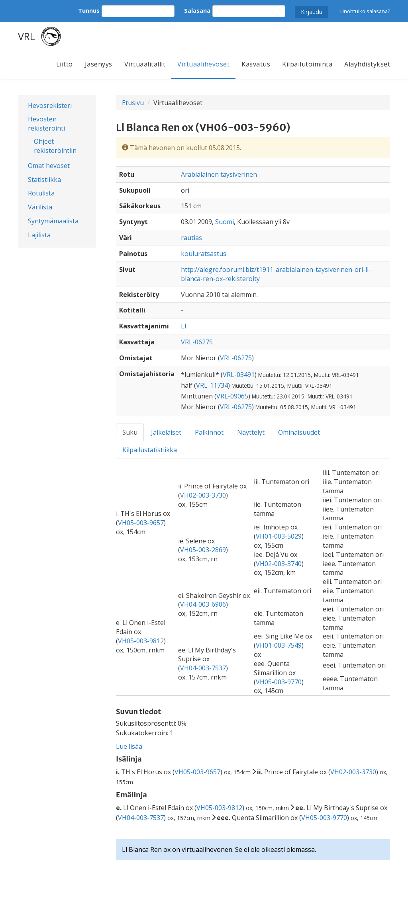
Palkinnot (209, 432)
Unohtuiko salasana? (365, 11)
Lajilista (39, 234)
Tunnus (89, 10)
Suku (129, 432)
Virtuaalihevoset (203, 64)
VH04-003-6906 (203, 604)
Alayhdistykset (367, 64)
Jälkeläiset (166, 432)
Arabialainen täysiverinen (219, 174)
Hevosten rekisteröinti (46, 124)
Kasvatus (255, 64)
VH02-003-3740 (279, 563)
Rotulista (41, 193)
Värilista (40, 207)
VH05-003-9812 (141, 641)
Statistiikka (44, 179)
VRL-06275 (197, 342)
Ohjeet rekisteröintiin (55, 146)
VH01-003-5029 (279, 536)
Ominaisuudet (299, 432)
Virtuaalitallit (145, 64)
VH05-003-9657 (141, 522)
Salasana (197, 10)
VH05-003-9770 (279, 682)
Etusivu (133, 102)
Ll (183, 326)
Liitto (64, 64)
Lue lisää (129, 746)
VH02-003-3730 (203, 495)
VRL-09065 (232, 396)
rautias (191, 237)
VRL (26, 36)
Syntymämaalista (53, 221)
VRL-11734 (212, 385)
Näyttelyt (251, 432)
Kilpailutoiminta (307, 64)
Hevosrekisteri (50, 105)
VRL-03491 (239, 374)
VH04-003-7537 (203, 668)
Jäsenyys (98, 64)
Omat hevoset (49, 165)
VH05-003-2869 (203, 549)
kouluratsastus (203, 253)
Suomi (224, 221)
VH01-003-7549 (279, 645)
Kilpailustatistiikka (149, 449)
